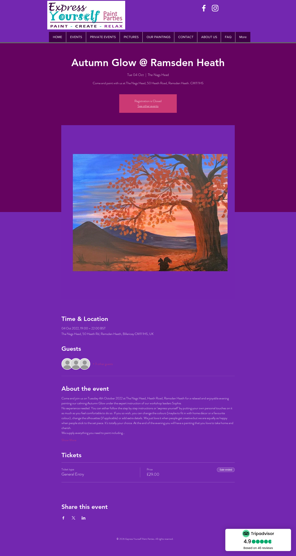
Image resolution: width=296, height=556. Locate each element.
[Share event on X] (73, 518)
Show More (68, 440)
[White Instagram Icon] (215, 8)
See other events (148, 106)
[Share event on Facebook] (63, 518)
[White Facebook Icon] (203, 8)
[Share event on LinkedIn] (84, 518)
